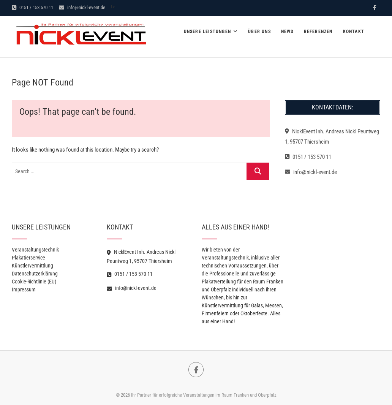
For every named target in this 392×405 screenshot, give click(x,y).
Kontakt (353, 31)
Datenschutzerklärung (35, 274)
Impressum (24, 289)
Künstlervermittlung (32, 266)
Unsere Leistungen (207, 31)
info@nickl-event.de (82, 7)
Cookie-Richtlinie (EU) (34, 281)
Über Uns (259, 31)
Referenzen (318, 31)
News (287, 31)
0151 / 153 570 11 (32, 7)
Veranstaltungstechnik (35, 250)
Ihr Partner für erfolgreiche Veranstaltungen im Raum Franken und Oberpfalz (204, 395)
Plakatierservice (28, 258)
